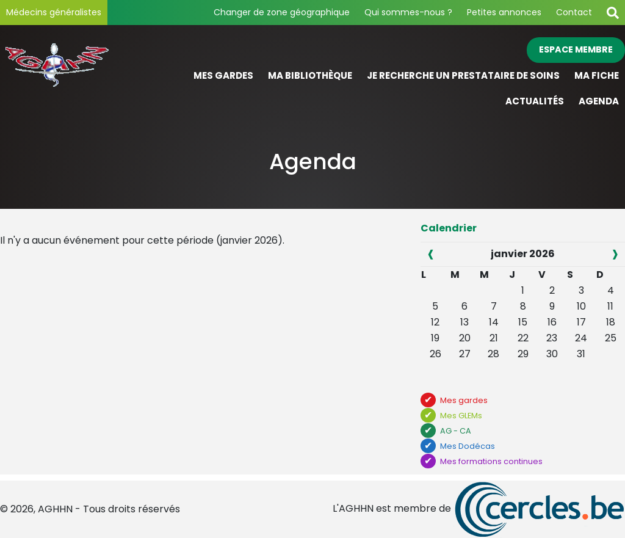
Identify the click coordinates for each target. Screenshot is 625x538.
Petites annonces (504, 12)
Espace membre (576, 49)
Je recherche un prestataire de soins (463, 75)
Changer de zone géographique (282, 12)
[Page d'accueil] (78, 76)
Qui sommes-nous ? (408, 12)
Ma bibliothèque (310, 75)
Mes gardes (223, 75)
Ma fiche (596, 75)
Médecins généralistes (53, 12)
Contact (574, 12)
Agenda (599, 101)
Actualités (534, 101)
